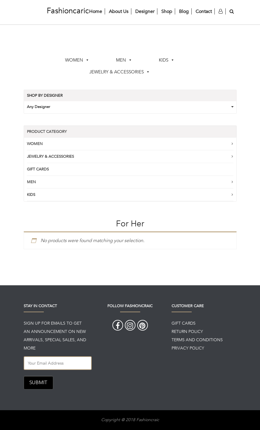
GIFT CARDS (38, 169)
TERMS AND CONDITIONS (197, 339)
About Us (118, 11)
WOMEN (74, 60)
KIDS (163, 60)
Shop (166, 11)
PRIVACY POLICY (188, 348)
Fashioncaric (68, 10)
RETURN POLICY (187, 331)
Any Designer (38, 106)
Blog (184, 11)
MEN (121, 60)
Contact (204, 11)
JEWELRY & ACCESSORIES (116, 72)
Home (95, 11)
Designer (144, 11)
